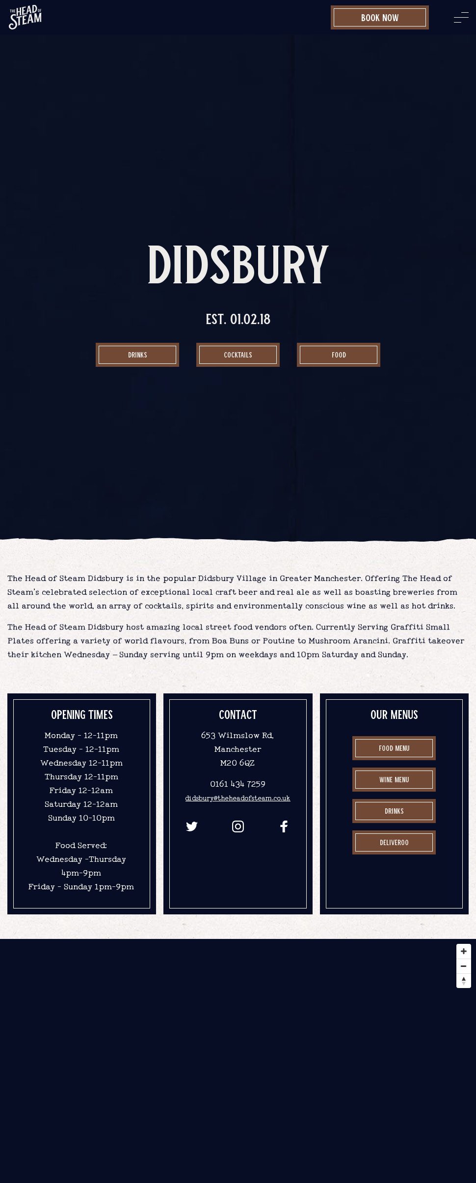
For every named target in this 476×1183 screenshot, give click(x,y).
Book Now (380, 17)
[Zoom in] (463, 951)
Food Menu (394, 747)
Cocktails (238, 354)
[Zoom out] (463, 966)
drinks (394, 810)
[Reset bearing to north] (463, 980)
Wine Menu (394, 779)
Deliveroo (394, 842)
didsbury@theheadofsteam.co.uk (238, 798)
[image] (25, 17)
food (339, 354)
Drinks (137, 354)
